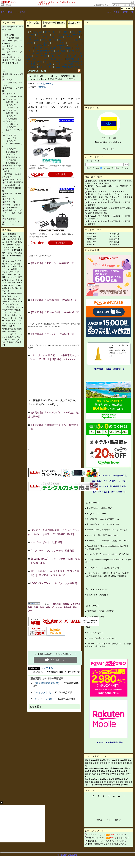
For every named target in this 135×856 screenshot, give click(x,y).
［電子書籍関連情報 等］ (47, 683)
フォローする (108, 149)
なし (35, 32)
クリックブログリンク (44, 51)
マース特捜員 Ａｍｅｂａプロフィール (103, 519)
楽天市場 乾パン (12, 57)
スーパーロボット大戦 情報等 (46, 542)
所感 (73, 32)
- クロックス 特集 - (43, 698)
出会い (64, 51)
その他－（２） (11, 202)
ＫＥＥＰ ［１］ (71, 37)
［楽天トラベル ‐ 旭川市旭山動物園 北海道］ (108, 486)
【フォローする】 (113, 12)
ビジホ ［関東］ (65, 48)
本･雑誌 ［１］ (71, 53)
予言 (55, 40)
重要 (45, 45)
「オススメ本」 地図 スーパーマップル (12, 130)
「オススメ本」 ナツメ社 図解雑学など (12, 143)
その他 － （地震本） (13, 205)
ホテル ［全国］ (45, 64)
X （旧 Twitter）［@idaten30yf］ (100, 508)
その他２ (58, 64)
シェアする (47, 668)
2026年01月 (114, 234)
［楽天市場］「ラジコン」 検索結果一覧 (52, 334)
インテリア (49, 61)
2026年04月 (91, 239)
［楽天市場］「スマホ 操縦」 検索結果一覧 (53, 300)
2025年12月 (114, 236)
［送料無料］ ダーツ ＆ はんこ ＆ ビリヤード (105, 192)
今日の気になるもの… (96, 838)
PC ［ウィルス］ (66, 40)
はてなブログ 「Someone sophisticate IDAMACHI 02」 (109, 554)
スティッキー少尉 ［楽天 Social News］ (103, 535)
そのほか (7, 5)
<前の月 (99, 820)
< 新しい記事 (33, 24)
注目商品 (8, 80)
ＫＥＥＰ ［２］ (74, 42)
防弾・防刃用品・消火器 (45, 48)
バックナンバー (93, 230)
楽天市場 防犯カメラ (13, 179)
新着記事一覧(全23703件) (54, 24)
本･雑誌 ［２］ (43, 34)
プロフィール (19, 12)
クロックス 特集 (42, 692)
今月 (108, 820)
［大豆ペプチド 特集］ (95, 616)
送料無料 (70, 59)
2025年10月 (114, 242)
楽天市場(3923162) (44, 83)
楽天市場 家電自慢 (13, 166)
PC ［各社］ (69, 64)
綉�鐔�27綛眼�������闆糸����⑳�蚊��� (108, 782)
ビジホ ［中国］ (70, 56)
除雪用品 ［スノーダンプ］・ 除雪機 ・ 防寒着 (12, 213)
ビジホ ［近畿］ (58, 42)
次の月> (118, 820)
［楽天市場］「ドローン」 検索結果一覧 (52, 263)
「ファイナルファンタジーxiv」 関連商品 (52, 550)
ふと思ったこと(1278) (96, 834)
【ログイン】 (128, 12)
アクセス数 (9, 35)
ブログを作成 (121, 5)
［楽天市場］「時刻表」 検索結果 (100, 611)
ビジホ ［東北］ (51, 32)
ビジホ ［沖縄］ (40, 56)
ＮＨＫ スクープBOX (95, 633)
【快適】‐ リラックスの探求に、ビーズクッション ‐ (108, 194)
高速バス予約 (55, 56)
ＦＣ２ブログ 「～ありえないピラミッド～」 (105, 568)
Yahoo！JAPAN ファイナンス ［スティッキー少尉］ (108, 530)
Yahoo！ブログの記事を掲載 (67, 67)
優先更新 (42, 87)
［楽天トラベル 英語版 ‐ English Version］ (108, 492)
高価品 (79, 59)
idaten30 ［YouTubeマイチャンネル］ (102, 638)
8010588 (126, 8)
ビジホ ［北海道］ (35, 61)
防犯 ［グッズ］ (45, 67)
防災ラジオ (46, 40)
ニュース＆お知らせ (58, 45)
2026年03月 (91, 242)
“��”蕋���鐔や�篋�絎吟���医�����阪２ (107, 785)
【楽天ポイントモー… (96, 841)
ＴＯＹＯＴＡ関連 (34, 45)
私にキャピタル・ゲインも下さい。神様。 (104, 524)
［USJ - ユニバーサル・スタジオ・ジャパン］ (108, 481)
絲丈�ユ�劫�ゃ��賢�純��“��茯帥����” (106, 779)
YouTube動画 (74, 34)
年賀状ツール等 (11, 207)
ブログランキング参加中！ (97, 595)
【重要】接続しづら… (96, 844)
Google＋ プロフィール (97, 513)
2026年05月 (91, 236)
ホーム (3, 12)
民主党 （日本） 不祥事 (52, 37)
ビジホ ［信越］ (33, 37)
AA (46, 53)
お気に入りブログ (94, 830)
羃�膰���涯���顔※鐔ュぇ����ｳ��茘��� (108, 760)
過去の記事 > (74, 24)
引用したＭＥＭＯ (59, 34)
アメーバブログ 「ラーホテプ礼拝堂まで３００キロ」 (108, 541)
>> (101, 5)
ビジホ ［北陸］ (42, 42)
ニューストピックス (96, 756)
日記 (10, 12)
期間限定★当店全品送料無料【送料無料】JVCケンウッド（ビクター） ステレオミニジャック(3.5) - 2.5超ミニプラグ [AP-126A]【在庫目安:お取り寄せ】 (12, 337)
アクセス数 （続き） (13, 38)
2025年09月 (114, 245)
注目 (41, 32)
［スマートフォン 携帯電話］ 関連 (109, 742)
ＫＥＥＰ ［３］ (56, 53)
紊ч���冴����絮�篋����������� (106, 771)
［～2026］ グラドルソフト (52, 59)
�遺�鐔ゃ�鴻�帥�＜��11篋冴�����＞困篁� (107, 768)
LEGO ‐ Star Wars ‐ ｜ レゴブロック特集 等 (53, 583)
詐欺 (57, 51)
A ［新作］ (65, 32)
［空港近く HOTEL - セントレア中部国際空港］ (108, 476)
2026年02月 (91, 245)
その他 (71, 51)
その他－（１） (11, 199)
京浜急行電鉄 (10, 219)
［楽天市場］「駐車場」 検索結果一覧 (108, 369)
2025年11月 (114, 239)
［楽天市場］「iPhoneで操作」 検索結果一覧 (54, 312)
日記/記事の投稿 (94, 177)
